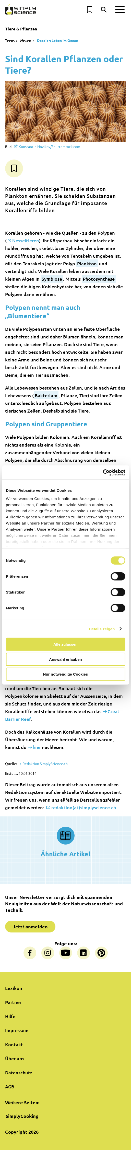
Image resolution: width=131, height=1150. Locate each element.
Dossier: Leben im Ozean (57, 40)
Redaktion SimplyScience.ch (45, 763)
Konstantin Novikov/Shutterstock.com (49, 146)
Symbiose (52, 279)
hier (37, 747)
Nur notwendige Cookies (65, 674)
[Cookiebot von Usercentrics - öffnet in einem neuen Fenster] (102, 472)
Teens (10, 40)
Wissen (25, 40)
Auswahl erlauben (65, 659)
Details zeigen (102, 629)
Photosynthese (99, 279)
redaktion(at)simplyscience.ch (83, 807)
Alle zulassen (65, 644)
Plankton (87, 263)
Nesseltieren (25, 240)
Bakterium (46, 395)
